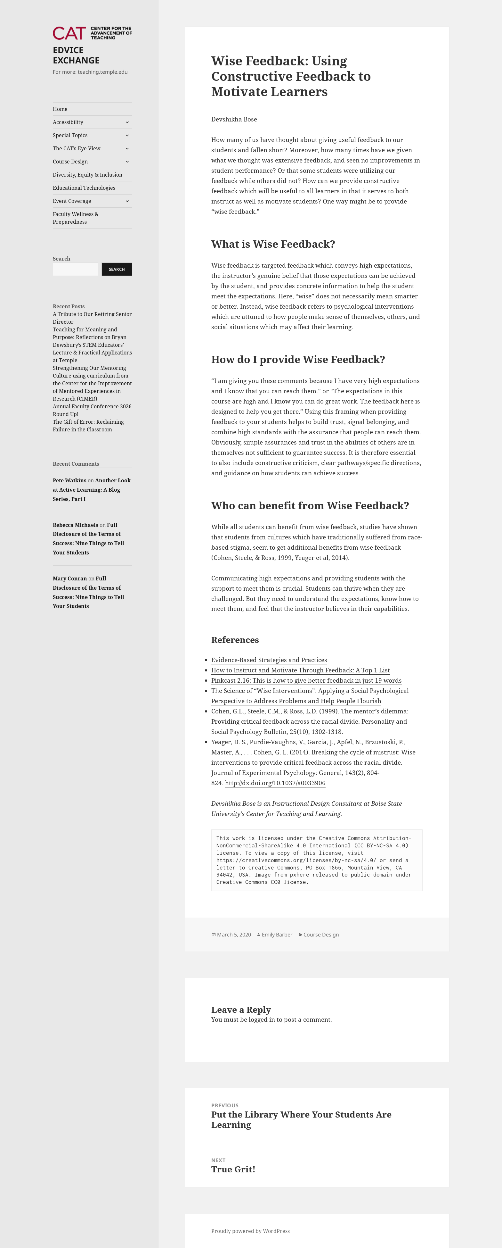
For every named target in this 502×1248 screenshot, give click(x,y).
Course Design (70, 161)
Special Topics (70, 135)
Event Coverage (72, 200)
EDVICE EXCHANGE (76, 55)
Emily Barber (277, 934)
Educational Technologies (84, 187)
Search (61, 258)
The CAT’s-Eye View (77, 148)
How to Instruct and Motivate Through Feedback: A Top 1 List (300, 670)
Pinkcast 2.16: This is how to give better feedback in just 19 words (306, 680)
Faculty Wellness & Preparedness (76, 218)
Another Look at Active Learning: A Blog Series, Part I (92, 490)
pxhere (299, 874)
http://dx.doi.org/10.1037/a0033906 (275, 783)
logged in (262, 1019)
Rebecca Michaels (75, 524)
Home (60, 108)
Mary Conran (70, 578)
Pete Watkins (69, 480)
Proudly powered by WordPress (250, 1231)
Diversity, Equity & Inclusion (87, 174)
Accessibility (68, 122)
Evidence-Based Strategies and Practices (269, 660)
